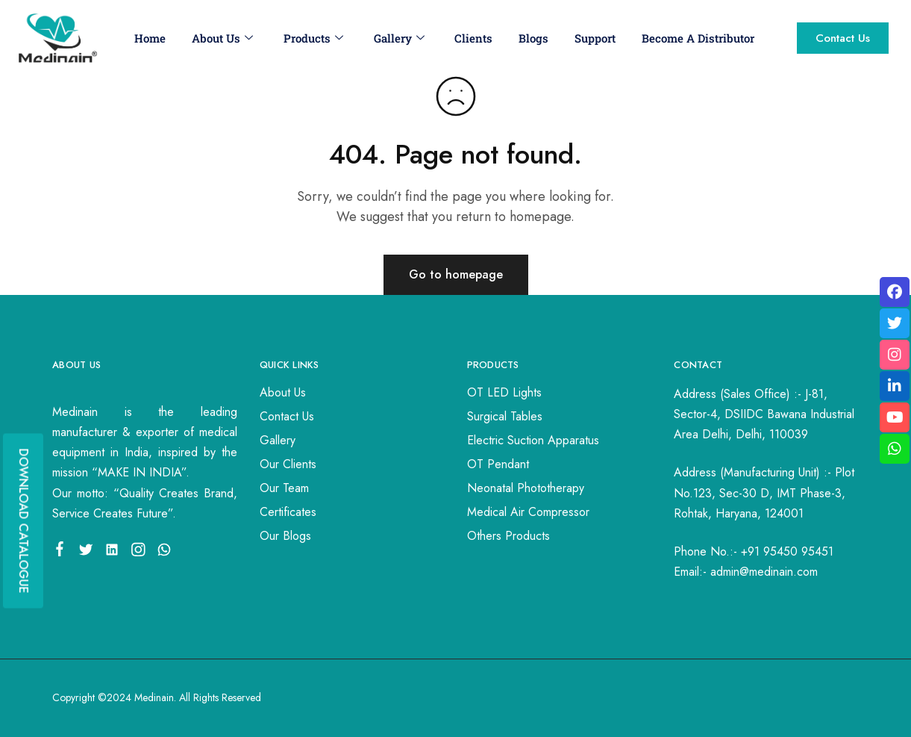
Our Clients (288, 464)
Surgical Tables (504, 416)
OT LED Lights (504, 392)
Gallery (398, 38)
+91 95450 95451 (787, 551)
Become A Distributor (698, 38)
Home (149, 38)
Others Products (508, 535)
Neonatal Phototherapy (525, 488)
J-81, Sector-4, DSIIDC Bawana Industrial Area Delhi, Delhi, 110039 (764, 414)
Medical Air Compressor (528, 511)
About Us (221, 38)
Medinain (154, 697)
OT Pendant (498, 464)
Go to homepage (456, 274)
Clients (473, 38)
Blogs (533, 38)
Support (595, 38)
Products (312, 38)
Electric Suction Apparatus (533, 440)
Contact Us (287, 416)
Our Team (284, 488)
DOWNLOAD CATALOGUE (23, 520)
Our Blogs (285, 535)
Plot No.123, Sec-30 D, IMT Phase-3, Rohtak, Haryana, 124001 (764, 492)
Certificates (288, 511)
